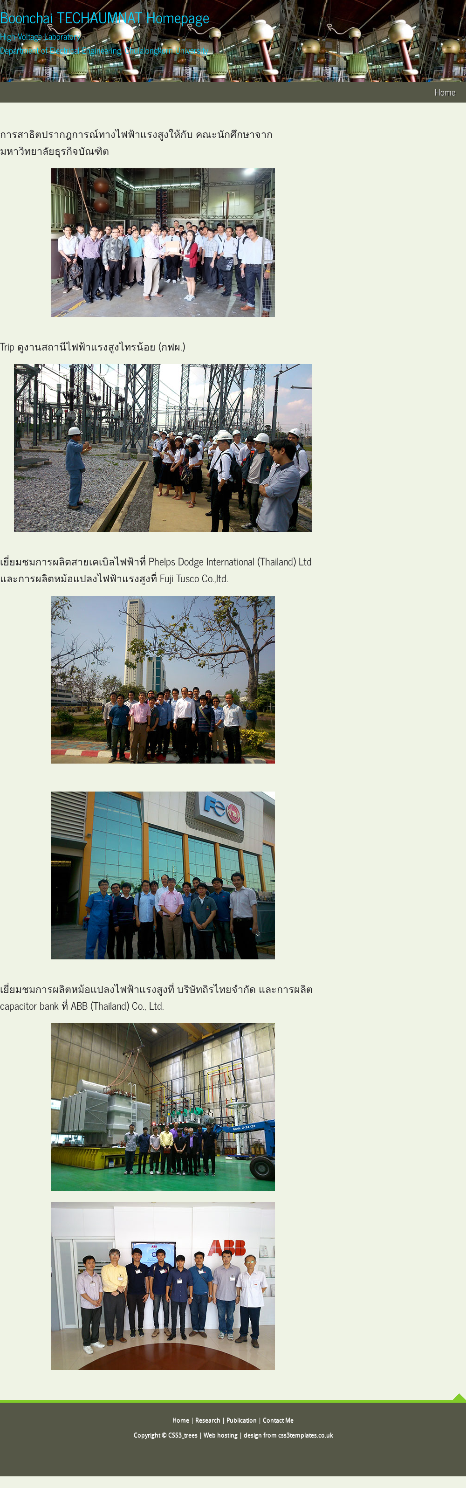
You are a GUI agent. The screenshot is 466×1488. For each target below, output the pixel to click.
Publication (241, 1421)
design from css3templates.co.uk (288, 1436)
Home (445, 91)
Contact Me (278, 1421)
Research (207, 1421)
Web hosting (221, 1436)
